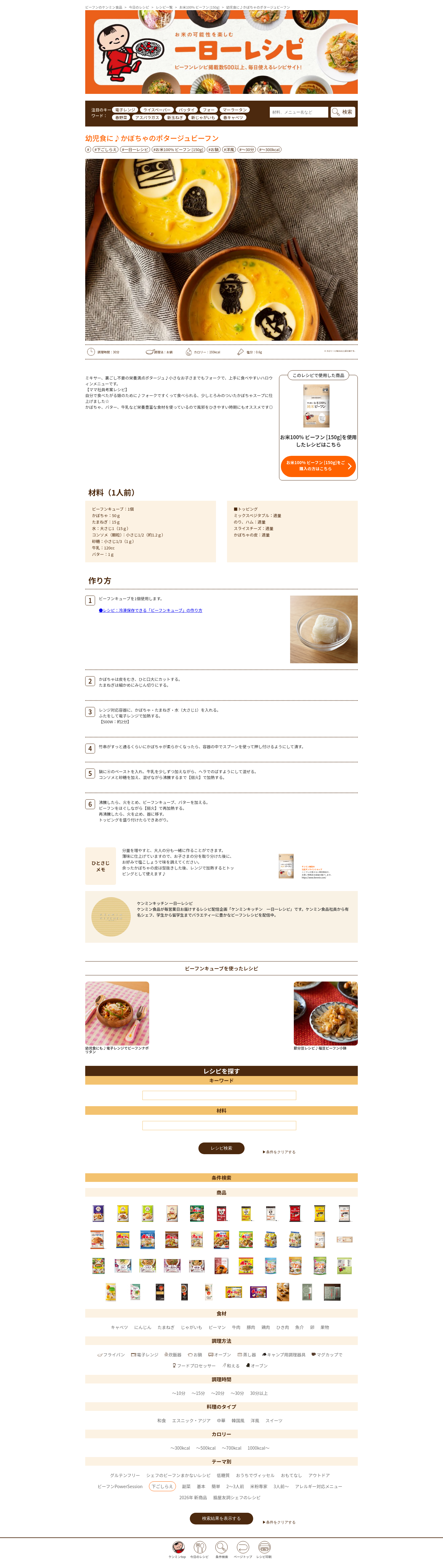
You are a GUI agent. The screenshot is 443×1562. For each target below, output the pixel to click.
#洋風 (229, 149)
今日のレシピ (139, 7)
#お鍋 (214, 149)
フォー (209, 110)
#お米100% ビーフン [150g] (178, 149)
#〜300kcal (269, 149)
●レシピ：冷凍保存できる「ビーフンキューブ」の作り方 (150, 610)
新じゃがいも (203, 117)
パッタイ (187, 110)
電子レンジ (125, 110)
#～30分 (246, 149)
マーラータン (235, 110)
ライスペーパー (157, 110)
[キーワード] (219, 1095)
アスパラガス (147, 117)
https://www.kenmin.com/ (314, 877)
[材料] (219, 1125)
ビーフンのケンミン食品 (103, 7)
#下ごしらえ (105, 149)
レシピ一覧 (164, 7)
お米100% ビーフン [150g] (199, 7)
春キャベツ (233, 117)
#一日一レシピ (135, 149)
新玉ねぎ (175, 117)
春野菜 (121, 117)
